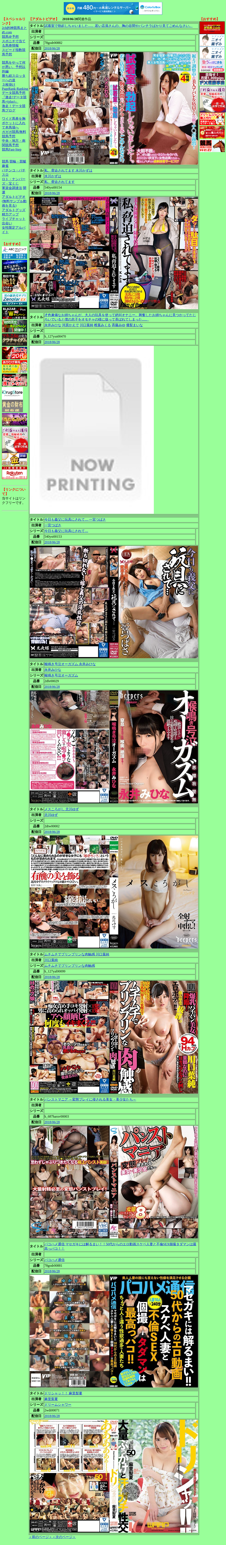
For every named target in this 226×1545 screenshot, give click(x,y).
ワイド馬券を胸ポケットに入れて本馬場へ (13, 123)
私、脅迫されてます (59, 182)
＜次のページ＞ (64, 1537)
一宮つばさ (52, 525)
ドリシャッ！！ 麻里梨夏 (63, 1393)
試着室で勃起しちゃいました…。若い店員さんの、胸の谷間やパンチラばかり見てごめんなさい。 (118, 26)
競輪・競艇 (17, 161)
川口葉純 (86, 325)
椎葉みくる (102, 325)
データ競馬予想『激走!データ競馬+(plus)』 (14, 97)
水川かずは (52, 176)
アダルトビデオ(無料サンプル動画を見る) (14, 201)
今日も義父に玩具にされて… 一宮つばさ (75, 519)
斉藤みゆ (118, 325)
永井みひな (52, 325)
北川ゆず (51, 815)
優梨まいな (134, 325)
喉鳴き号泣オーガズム (61, 675)
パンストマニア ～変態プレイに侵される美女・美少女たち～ (90, 1099)
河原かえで (70, 325)
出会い (7, 223)
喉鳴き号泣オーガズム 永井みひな (70, 664)
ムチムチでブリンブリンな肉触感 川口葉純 (76, 954)
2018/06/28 (52, 48)
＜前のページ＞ (40, 1537)
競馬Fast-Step (11, 149)
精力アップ (10, 214)
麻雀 (5, 166)
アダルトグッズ (13, 210)
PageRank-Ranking (15, 89)
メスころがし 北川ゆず (61, 809)
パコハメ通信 (54, 1260)
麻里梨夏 (51, 1399)
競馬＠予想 (10, 36)
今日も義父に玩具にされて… (66, 531)
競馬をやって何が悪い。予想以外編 (13, 67)
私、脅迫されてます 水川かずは (68, 170)
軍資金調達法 (12, 188)
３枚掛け (8, 84)
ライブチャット (13, 219)
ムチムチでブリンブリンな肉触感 (69, 965)
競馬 (5, 161)
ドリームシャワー (57, 1404)
